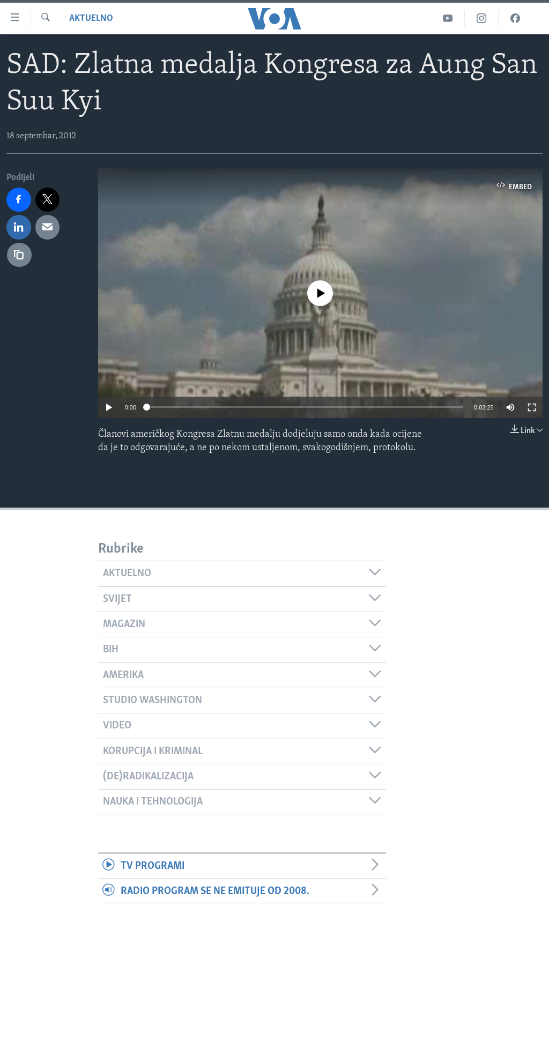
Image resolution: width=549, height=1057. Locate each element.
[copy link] (19, 255)
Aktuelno (91, 18)
